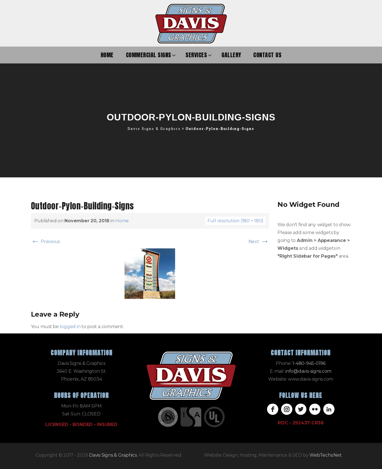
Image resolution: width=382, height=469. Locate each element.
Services (196, 55)
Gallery (231, 55)
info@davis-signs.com (308, 371)
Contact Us (267, 55)
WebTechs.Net (325, 455)
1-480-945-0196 (309, 363)
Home (107, 55)
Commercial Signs (148, 55)
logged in (70, 326)
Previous (45, 241)
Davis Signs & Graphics (113, 455)
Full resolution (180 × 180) (235, 220)
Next (258, 241)
